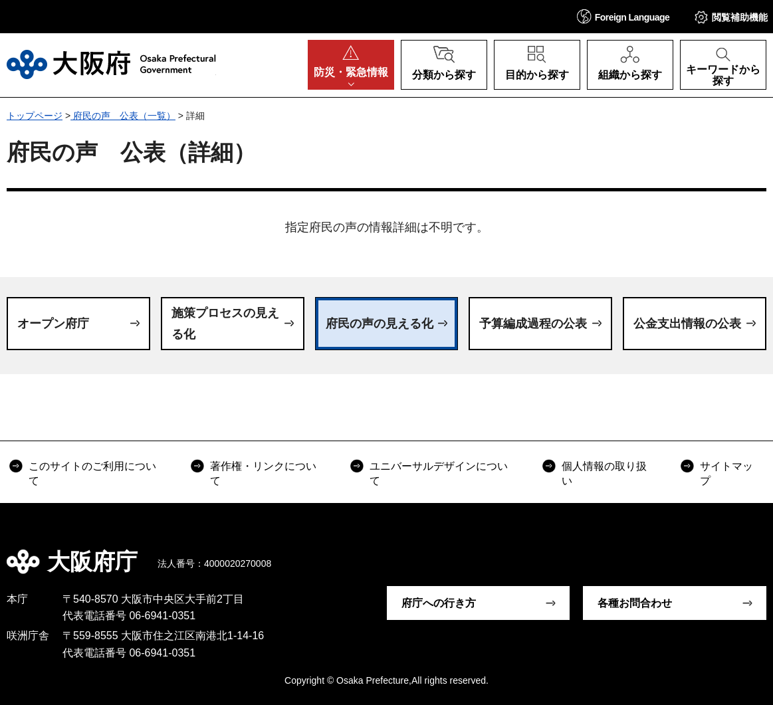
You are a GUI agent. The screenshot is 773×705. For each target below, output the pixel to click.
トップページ (34, 115)
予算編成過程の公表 (533, 323)
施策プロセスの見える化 (225, 323)
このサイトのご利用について (92, 473)
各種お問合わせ (635, 603)
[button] (623, 16)
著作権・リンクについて (263, 473)
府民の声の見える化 (379, 323)
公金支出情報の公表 (687, 323)
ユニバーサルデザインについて (439, 473)
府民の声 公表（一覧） (122, 115)
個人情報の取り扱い (604, 473)
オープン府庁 (53, 323)
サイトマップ (726, 473)
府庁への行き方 (438, 603)
